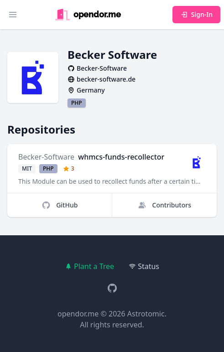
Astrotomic (146, 314)
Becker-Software (46, 157)
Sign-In (196, 14)
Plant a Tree (89, 266)
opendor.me (78, 314)
